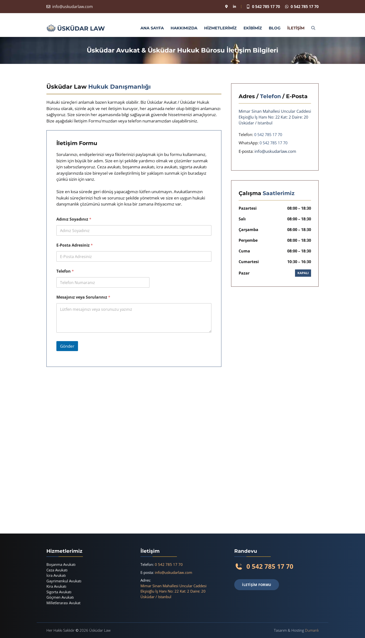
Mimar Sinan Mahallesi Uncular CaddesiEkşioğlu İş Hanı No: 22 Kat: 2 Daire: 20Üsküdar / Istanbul (173, 591)
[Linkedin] (234, 6)
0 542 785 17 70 (266, 6)
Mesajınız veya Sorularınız (83, 297)
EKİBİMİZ (252, 28)
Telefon (65, 271)
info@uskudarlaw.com (72, 6)
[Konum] (226, 6)
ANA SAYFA (152, 28)
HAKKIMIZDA (184, 28)
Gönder (67, 346)
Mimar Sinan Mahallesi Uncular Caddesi (275, 111)
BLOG (274, 28)
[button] (313, 28)
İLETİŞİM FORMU (256, 584)
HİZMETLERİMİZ (220, 28)
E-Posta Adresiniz (74, 245)
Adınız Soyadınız (73, 219)
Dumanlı (312, 630)
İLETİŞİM (295, 28)
